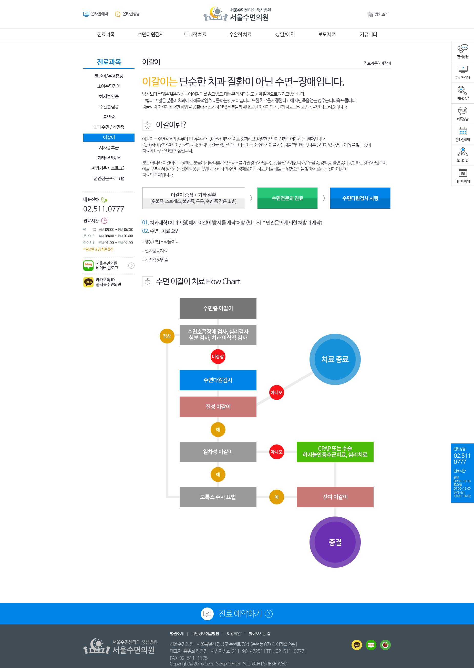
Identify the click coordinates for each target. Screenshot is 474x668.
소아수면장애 (109, 86)
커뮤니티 (368, 35)
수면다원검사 (151, 35)
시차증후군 (109, 147)
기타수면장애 (109, 158)
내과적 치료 (195, 35)
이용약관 (234, 633)
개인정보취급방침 (205, 633)
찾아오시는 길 (259, 633)
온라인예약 (99, 14)
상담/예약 (285, 35)
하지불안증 (109, 96)
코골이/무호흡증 (109, 76)
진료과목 (106, 35)
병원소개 (381, 14)
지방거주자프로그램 (108, 168)
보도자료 (326, 35)
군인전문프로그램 (109, 178)
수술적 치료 (240, 35)
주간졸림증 (109, 106)
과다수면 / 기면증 (109, 127)
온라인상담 (131, 14)
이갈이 (109, 137)
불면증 (109, 117)
